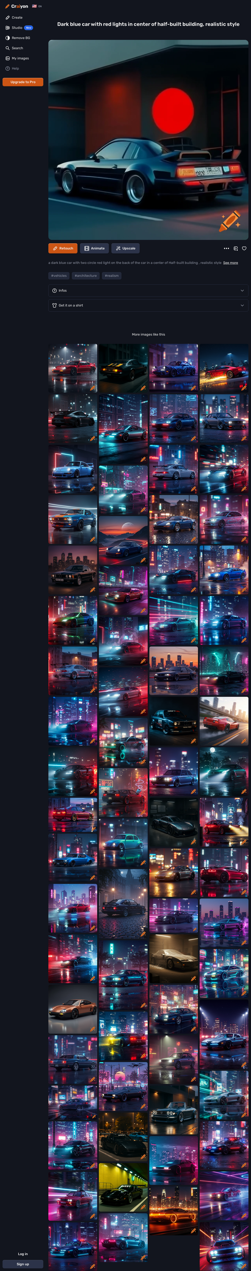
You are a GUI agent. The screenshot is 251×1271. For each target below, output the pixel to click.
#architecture (86, 276)
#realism (112, 276)
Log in (23, 1254)
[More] (226, 248)
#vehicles (59, 276)
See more (230, 263)
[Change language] (36, 6)
